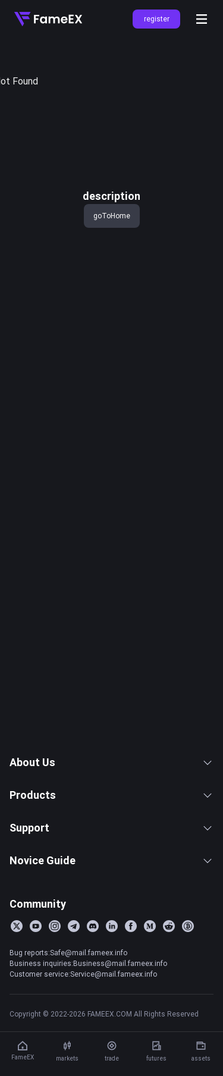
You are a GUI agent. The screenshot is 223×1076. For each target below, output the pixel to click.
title (17, 58)
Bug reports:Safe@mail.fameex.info (68, 994)
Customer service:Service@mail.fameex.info (83, 1016)
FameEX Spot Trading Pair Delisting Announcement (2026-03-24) (93, 734)
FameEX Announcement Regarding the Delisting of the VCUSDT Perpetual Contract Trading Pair (93, 715)
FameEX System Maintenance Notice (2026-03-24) (93, 695)
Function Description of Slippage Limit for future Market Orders (93, 636)
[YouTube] (36, 968)
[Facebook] (131, 968)
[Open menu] (201, 19)
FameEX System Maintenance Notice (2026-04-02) (93, 577)
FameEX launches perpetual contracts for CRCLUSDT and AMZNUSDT (93, 656)
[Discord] (93, 968)
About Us (111, 804)
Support (111, 870)
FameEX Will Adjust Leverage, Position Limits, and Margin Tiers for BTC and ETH (93, 597)
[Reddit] (169, 968)
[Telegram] (74, 968)
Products (111, 837)
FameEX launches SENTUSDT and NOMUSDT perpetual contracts (93, 616)
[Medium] (150, 968)
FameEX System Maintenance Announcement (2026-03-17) (93, 754)
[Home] (48, 19)
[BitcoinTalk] (188, 968)
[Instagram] (55, 968)
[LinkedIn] (112, 968)
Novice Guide (111, 902)
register (156, 18)
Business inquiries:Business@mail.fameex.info (88, 1005)
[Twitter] (17, 968)
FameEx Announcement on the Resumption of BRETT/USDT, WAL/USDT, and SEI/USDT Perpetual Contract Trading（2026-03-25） (93, 675)
